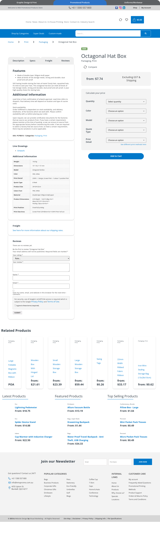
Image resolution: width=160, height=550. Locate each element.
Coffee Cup (94, 522)
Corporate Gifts (51, 529)
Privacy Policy (37, 345)
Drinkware (48, 536)
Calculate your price (95, 93)
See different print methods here (133, 144)
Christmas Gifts (50, 533)
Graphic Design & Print (27, 2)
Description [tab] (18, 104)
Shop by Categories (20, 33)
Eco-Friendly (72, 529)
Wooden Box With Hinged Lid (34, 411)
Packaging (43, 42)
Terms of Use (53, 345)
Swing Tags (99, 404)
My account (134, 522)
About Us (42, 22)
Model (89, 120)
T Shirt (92, 526)
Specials (115, 543)
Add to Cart (116, 156)
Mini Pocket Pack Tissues (133, 465)
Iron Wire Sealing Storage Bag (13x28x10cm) (144, 415)
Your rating (18, 298)
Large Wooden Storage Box (78, 409)
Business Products (52, 526)
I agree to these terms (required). (26, 349)
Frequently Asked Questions (136, 528)
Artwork (21, 194)
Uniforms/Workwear (133, 2)
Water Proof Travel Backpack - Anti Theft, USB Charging (85, 482)
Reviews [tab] (65, 104)
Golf (68, 536)
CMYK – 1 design (37, 222)
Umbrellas (71, 533)
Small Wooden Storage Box (56, 409)
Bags (46, 522)
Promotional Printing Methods (138, 535)
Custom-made (55, 33)
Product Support (136, 540)
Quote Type (89, 130)
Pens (69, 522)
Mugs (69, 540)
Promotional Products (80, 2)
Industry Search (87, 22)
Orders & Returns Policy (139, 543)
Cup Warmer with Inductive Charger (33, 480)
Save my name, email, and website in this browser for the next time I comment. (39, 336)
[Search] (146, 33)
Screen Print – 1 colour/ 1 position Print (56, 222)
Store (66, 22)
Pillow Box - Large (129, 450)
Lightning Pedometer (26, 450)
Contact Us (74, 22)
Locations (116, 547)
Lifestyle (47, 540)
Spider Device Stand (25, 465)
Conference (94, 536)
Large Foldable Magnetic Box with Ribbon (12, 412)
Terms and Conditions (138, 547)
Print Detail (89, 140)
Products (116, 533)
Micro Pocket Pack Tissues (133, 480)
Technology (94, 540)
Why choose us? (117, 538)
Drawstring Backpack (78, 465)
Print (26, 42)
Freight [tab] (48, 104)
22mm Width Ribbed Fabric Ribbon (120, 410)
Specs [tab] (32, 104)
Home (28, 22)
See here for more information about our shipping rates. (38, 273)
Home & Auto (95, 533)
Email (15, 326)
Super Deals (38, 33)
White (38, 217)
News (34, 22)
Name (16, 318)
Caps (91, 529)
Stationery (71, 526)
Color (88, 110)
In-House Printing (55, 22)
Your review (18, 305)
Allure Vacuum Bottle (78, 450)
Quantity (90, 101)
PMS (33, 217)
